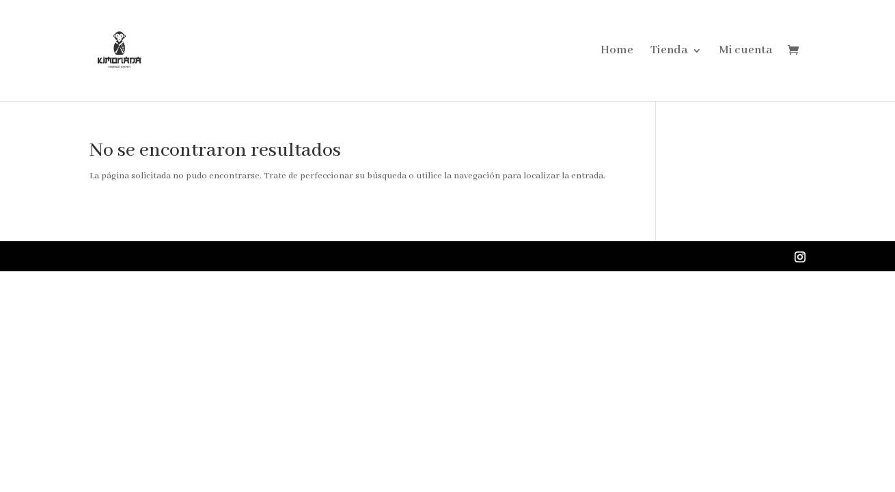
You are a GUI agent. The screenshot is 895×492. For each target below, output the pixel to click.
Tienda (669, 51)
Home (617, 51)
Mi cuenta (746, 51)
